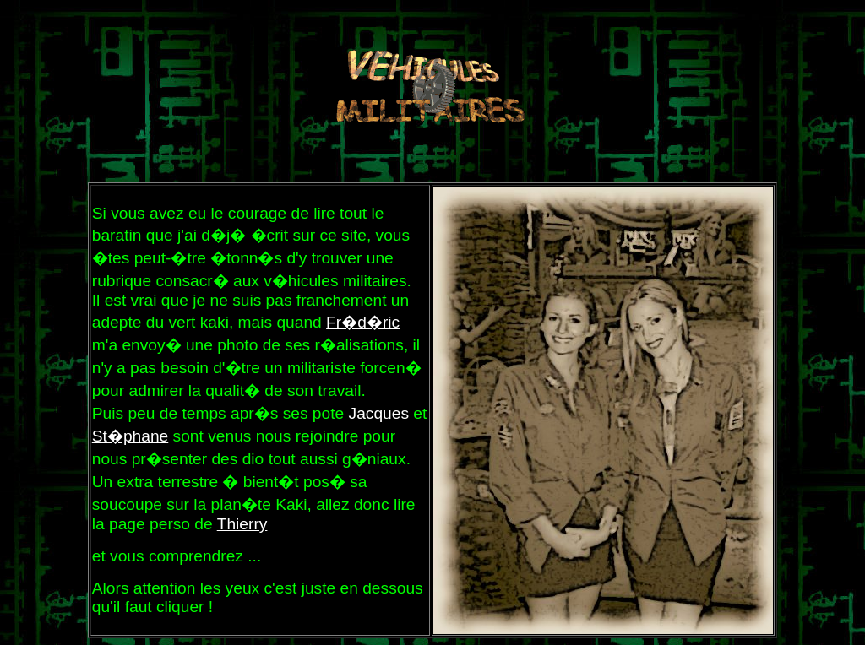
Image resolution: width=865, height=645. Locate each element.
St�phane (130, 436)
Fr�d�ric (363, 322)
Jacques (379, 413)
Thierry (242, 524)
